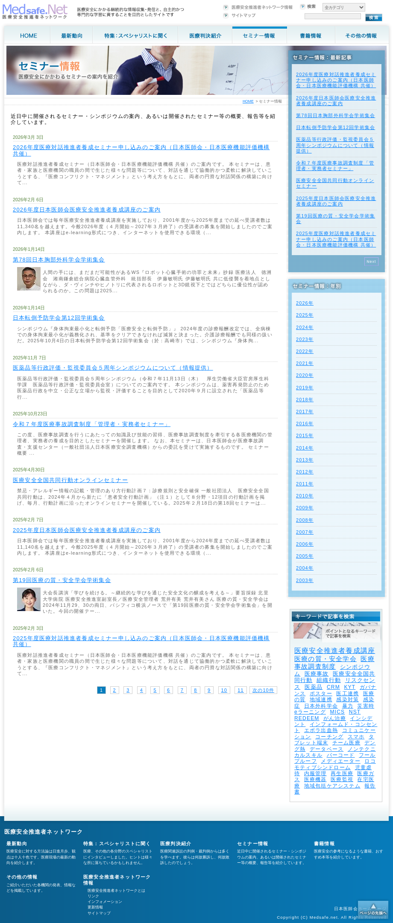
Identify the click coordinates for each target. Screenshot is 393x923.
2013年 (305, 459)
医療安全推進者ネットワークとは (116, 890)
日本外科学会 (321, 706)
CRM (333, 687)
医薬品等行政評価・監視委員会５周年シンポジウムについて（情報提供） (113, 367)
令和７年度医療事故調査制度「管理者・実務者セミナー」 (91, 424)
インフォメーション (105, 901)
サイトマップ (99, 913)
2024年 (305, 327)
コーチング (329, 737)
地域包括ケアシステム (332, 786)
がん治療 (334, 718)
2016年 (305, 423)
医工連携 (347, 694)
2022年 (305, 351)
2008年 (305, 520)
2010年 (305, 495)
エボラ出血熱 (321, 730)
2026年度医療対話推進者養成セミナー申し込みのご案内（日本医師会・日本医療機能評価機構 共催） (141, 150)
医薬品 (314, 687)
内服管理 (315, 773)
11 (240, 690)
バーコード (341, 755)
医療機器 (315, 779)
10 (224, 690)
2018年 (305, 399)
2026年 (305, 303)
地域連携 (321, 700)
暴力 (347, 706)
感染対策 (347, 700)
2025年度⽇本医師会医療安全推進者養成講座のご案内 (87, 530)
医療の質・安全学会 (325, 658)
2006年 (305, 544)
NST (355, 712)
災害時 (365, 706)
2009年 (305, 507)
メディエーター (340, 761)
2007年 (305, 532)
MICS (337, 712)
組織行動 (329, 680)
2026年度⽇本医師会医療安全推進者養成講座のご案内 (87, 209)
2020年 (305, 375)
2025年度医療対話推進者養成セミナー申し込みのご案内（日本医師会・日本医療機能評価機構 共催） (141, 641)
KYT (349, 687)
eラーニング (310, 712)
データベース (326, 749)
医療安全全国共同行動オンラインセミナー (70, 480)
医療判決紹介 (175, 843)
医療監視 (342, 779)
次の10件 (263, 690)
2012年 (305, 471)
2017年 (305, 411)
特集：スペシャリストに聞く (117, 843)
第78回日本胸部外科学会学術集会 (59, 259)
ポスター (321, 694)
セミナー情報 (252, 843)
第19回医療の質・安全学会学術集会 (62, 580)
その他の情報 (22, 876)
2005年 (305, 556)
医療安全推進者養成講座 (334, 650)
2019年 (305, 387)
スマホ (356, 737)
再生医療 (342, 773)
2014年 (305, 447)
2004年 (305, 567)
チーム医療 (346, 743)
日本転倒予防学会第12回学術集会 (59, 318)
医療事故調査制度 (334, 662)
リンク (93, 896)
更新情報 (95, 907)
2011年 (305, 483)
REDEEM (307, 718)
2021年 (305, 363)
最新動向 (16, 843)
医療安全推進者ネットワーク (43, 832)
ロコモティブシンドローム (335, 764)
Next (371, 261)
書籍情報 (324, 843)
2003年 (305, 580)
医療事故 (317, 673)
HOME (248, 101)
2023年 (305, 339)
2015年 (305, 435)
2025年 (305, 314)
